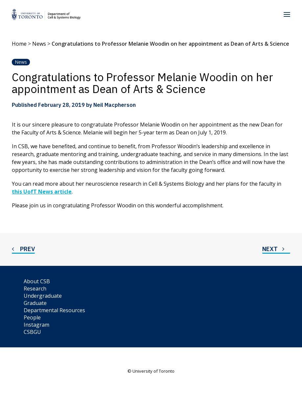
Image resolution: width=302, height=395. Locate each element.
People (32, 317)
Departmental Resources (54, 310)
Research (35, 288)
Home (19, 43)
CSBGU (32, 332)
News (39, 43)
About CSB (37, 281)
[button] (287, 14)
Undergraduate (43, 295)
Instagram (36, 324)
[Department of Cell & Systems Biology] (46, 14)
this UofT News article (42, 191)
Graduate (35, 303)
